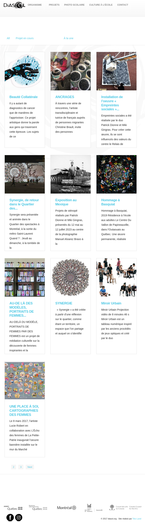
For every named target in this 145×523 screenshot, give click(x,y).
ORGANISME (35, 5)
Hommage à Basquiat (110, 202)
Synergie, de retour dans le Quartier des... (24, 204)
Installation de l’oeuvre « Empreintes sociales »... (112, 103)
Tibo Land (136, 519)
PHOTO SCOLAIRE (74, 5)
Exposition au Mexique (65, 202)
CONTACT (122, 5)
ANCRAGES (64, 97)
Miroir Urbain (111, 303)
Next (30, 467)
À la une (68, 38)
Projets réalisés (49, 38)
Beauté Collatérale (23, 97)
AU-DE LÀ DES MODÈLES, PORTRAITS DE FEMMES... (21, 309)
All (8, 38)
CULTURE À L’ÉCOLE (101, 5)
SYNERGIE (63, 303)
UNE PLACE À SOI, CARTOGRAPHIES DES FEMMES (24, 410)
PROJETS (54, 5)
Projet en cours (25, 38)
